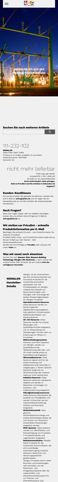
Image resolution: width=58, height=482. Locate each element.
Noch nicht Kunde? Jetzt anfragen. (39, 181)
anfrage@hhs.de (23, 199)
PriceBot (31, 245)
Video (11, 247)
